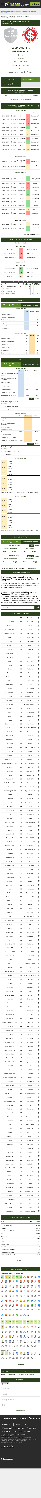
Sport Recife (30, 814)
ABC (35, 127)
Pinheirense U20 (30, 763)
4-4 (21, 1195)
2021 (14, 149)
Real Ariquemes (30, 775)
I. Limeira (9, 814)
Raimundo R (30, 665)
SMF (10, 1436)
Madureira (30, 669)
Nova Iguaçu (30, 688)
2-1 (21, 708)
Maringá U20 (30, 712)
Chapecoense (30, 865)
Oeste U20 (10, 250)
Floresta (30, 751)
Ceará (9, 669)
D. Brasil (9, 645)
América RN (9, 861)
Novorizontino (10, 810)
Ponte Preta (30, 649)
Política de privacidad (21, 1441)
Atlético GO (10, 708)
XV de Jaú (10, 751)
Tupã (9, 787)
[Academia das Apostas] (6, 1453)
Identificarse (35, 4)
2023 (20, 68)
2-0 (28, 127)
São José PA (30, 779)
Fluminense (30, 834)
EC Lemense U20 (10, 692)
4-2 (28, 202)
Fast (10, 869)
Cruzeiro (30, 740)
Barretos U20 (9, 838)
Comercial (30, 732)
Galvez (30, 626)
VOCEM (9, 649)
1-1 (28, 146)
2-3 (21, 806)
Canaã (30, 657)
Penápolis (10, 732)
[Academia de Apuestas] (18, 1453)
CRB (9, 681)
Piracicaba (30, 736)
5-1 (21, 743)
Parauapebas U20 (30, 787)
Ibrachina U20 (10, 622)
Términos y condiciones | (8, 1441)
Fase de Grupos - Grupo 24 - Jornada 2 (21, 72)
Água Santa (9, 653)
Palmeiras (35, 183)
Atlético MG (21, 149)
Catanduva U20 (9, 846)
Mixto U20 (30, 653)
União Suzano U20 (9, 783)
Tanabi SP (10, 775)
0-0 (28, 134)
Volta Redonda (30, 771)
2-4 (21, 1128)
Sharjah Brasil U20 (9, 633)
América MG (9, 685)
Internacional (20, 51)
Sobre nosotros (7, 1459)
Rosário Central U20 (21, 161)
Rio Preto (9, 842)
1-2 (21, 681)
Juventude (10, 743)
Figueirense (30, 810)
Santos (10, 665)
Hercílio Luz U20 (30, 696)
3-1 (28, 123)
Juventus (9, 641)
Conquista (30, 783)
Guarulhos (10, 806)
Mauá (30, 630)
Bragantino (35, 138)
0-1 (28, 120)
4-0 (28, 161)
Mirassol (35, 205)
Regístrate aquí (21, 1434)
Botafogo (30, 767)
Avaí (30, 861)
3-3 (28, 131)
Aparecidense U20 (10, 759)
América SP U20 (9, 857)
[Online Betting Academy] (14, 1453)
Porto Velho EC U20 (30, 728)
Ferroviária (10, 853)
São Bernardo (10, 677)
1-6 (21, 740)
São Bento (10, 798)
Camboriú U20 (30, 681)
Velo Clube (10, 818)
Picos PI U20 (30, 838)
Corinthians (10, 618)
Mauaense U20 (9, 630)
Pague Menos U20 (35, 166)
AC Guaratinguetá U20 (9, 791)
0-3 (28, 194)
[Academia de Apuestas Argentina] (2, 1453)
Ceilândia (30, 846)
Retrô (30, 685)
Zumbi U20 (30, 618)
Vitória (30, 795)
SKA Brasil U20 (9, 822)
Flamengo (35, 120)
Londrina (21, 198)
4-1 (21, 1062)
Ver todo (20, 1260)
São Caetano (30, 641)
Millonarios (35, 213)
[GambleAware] (6, 1462)
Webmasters (27, 1437)
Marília (10, 720)
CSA (30, 677)
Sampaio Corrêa (9, 724)
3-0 (21, 728)
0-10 (21, 1070)
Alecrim (30, 743)
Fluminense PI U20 (32, 250)
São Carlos (10, 767)
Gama (9, 830)
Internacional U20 (32, 253)
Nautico (30, 826)
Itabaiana (30, 724)
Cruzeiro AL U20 (30, 747)
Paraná (10, 795)
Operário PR (30, 637)
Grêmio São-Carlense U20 (9, 763)
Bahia (21, 134)
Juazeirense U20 (30, 842)
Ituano (30, 645)
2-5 (21, 1191)
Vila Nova (9, 688)
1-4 (21, 763)
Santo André (9, 700)
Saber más (4, 13)
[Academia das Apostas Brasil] (10, 1453)
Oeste (21, 116)
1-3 (21, 253)
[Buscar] (38, 607)
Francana (9, 747)
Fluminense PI (18, 48)
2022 (14, 120)
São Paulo (10, 728)
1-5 (21, 1172)
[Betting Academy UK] (26, 1453)
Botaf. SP (30, 708)
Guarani (9, 755)
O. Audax (9, 696)
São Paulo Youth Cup (20, 65)
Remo (35, 191)
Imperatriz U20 (10, 834)
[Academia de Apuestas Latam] (22, 1453)
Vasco (9, 716)
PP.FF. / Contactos (33, 1439)
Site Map (3, 1436)
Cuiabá (30, 818)
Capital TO (30, 716)
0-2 (28, 183)
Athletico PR (30, 798)
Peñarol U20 (35, 209)
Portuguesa (10, 826)
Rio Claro (30, 633)
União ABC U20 (9, 865)
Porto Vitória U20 (30, 802)
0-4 (28, 142)
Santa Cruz (10, 657)
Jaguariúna (21, 142)
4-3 (21, 1026)
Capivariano (9, 740)
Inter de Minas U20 (30, 850)
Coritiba (30, 806)
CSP (30, 720)
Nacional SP (9, 736)
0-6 (21, 834)
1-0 (28, 116)
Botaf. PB (30, 622)
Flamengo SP (10, 779)
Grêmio (30, 755)
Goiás (30, 830)
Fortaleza (9, 673)
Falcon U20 (30, 700)
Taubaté (9, 802)
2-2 (28, 165)
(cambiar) (31, 1374)
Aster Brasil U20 (35, 228)
